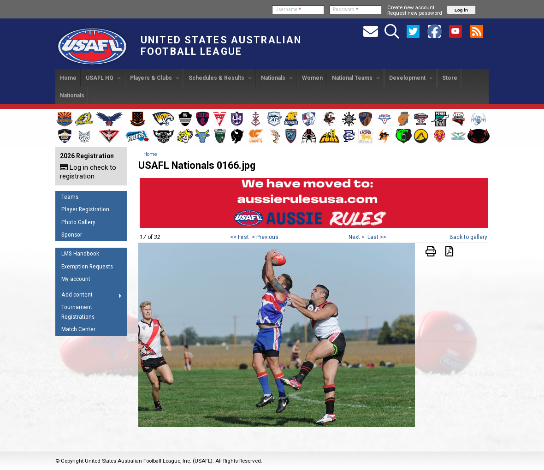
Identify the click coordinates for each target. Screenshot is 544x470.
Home (68, 78)
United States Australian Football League (221, 45)
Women (312, 78)
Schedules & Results (220, 78)
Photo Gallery (78, 222)
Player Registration (85, 209)
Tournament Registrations (78, 311)
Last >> (376, 237)
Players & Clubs (154, 78)
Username (288, 9)
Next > (357, 237)
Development (411, 78)
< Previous (265, 237)
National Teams (356, 78)
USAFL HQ (103, 78)
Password (345, 9)
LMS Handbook (80, 253)
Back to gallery (468, 237)
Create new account (410, 7)
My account (75, 278)
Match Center (78, 329)
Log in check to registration (88, 171)
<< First (239, 237)
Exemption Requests (87, 266)
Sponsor (71, 234)
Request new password (414, 13)
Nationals (277, 78)
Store (449, 78)
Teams (69, 196)
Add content (88, 296)
